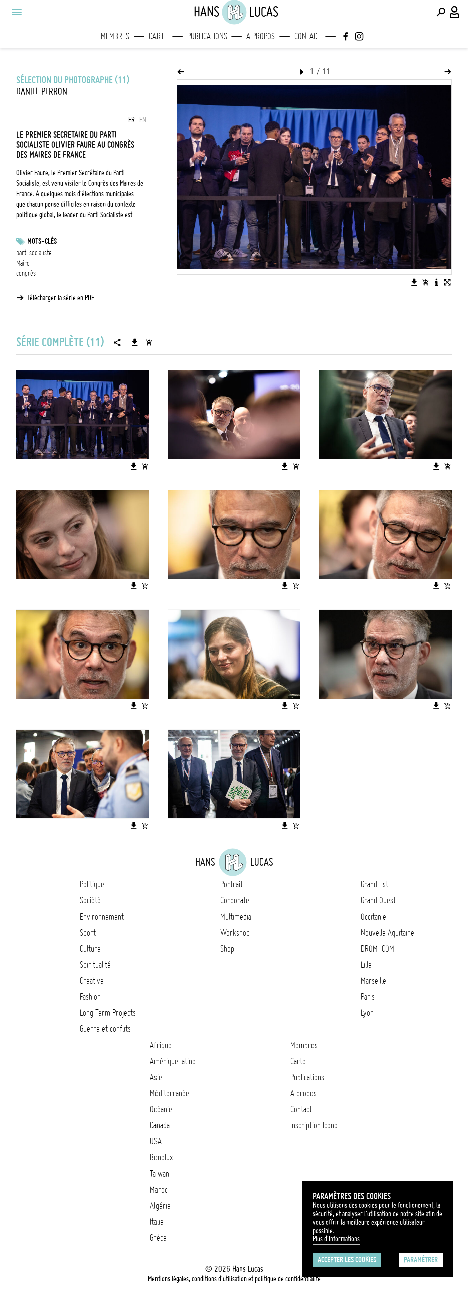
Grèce (158, 1238)
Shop (227, 949)
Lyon (367, 1013)
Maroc (159, 1190)
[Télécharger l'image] (414, 282)
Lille (366, 965)
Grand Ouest (378, 900)
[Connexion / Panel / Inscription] (455, 12)
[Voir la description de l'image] (436, 282)
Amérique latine (173, 1061)
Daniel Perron (41, 91)
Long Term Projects (108, 1013)
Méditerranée (169, 1093)
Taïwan (159, 1174)
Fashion (90, 997)
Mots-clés (42, 241)
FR (131, 119)
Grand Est (374, 884)
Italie (157, 1222)
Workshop (235, 933)
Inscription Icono (314, 1125)
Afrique (161, 1045)
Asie (156, 1077)
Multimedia (235, 917)
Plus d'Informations (336, 1238)
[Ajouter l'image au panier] (425, 282)
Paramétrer (421, 1259)
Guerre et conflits (105, 1029)
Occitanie (373, 917)
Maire (23, 263)
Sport (88, 933)
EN (142, 119)
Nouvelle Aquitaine (387, 933)
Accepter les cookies (347, 1259)
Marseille (373, 981)
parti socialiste (34, 252)
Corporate (234, 900)
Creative (92, 981)
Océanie (161, 1109)
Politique (92, 884)
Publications (207, 36)
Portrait (231, 884)
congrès (26, 273)
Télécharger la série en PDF (60, 297)
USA (156, 1141)
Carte (158, 36)
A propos (260, 36)
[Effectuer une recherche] (441, 12)
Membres (115, 36)
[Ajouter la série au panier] (148, 342)
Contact (307, 36)
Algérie (160, 1206)
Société (90, 900)
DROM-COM (377, 949)
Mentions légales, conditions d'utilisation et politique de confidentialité (234, 1278)
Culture (90, 949)
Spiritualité (95, 965)
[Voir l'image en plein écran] (447, 282)
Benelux (161, 1157)
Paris (368, 997)
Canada (160, 1125)
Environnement (102, 917)
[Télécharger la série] (134, 342)
